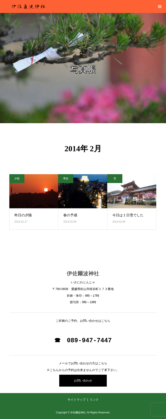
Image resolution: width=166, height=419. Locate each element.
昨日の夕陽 (23, 215)
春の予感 (70, 215)
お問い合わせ (83, 380)
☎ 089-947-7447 (83, 340)
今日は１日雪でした (128, 215)
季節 (65, 178)
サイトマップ (76, 399)
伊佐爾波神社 (83, 273)
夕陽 (16, 178)
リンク (94, 399)
